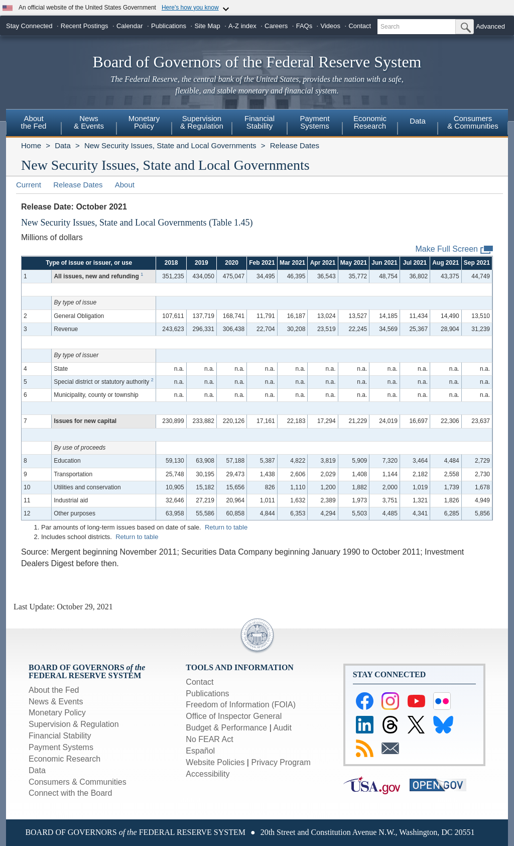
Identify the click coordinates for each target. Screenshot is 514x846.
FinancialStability (259, 122)
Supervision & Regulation (74, 724)
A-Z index (242, 26)
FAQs (304, 26)
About (125, 184)
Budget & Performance (226, 727)
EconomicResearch (370, 122)
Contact (359, 26)
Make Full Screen (454, 249)
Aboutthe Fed (34, 122)
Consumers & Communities (472, 122)
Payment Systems (61, 747)
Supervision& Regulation (201, 122)
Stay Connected (29, 26)
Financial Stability (60, 735)
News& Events (89, 122)
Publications (168, 26)
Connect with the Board (70, 793)
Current (28, 184)
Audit (282, 727)
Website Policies (215, 762)
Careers (276, 26)
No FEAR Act (209, 739)
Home (31, 145)
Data (418, 121)
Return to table (226, 527)
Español (200, 751)
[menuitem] (33, 124)
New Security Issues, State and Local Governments (170, 145)
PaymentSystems (314, 122)
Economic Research (64, 759)
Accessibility (207, 774)
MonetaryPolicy (144, 122)
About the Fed (54, 690)
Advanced (490, 26)
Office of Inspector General (234, 716)
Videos (331, 26)
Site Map (207, 26)
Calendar (129, 26)
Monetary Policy (57, 712)
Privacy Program (280, 762)
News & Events (56, 701)
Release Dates (294, 145)
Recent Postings (84, 26)
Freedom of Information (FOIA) (241, 704)
